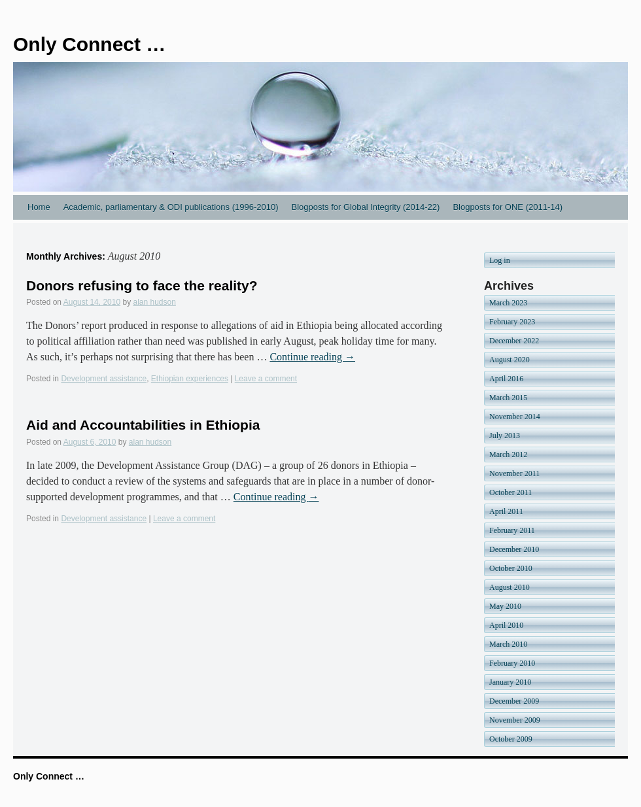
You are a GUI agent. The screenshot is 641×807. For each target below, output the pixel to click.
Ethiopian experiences (189, 378)
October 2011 (510, 492)
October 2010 (510, 568)
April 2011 (506, 511)
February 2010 (512, 663)
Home (38, 207)
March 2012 (508, 454)
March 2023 (508, 302)
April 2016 (506, 378)
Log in (499, 260)
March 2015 (508, 397)
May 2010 (505, 606)
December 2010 (514, 549)
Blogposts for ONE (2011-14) (508, 207)
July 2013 (504, 435)
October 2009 (510, 739)
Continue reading (312, 356)
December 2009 (514, 701)
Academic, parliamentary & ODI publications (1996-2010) (171, 207)
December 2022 (514, 340)
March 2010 (508, 644)
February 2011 (512, 530)
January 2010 (510, 682)
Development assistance (104, 378)
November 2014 (514, 416)
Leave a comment (266, 378)
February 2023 (512, 321)
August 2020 (509, 359)
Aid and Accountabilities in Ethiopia (143, 424)
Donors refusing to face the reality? (142, 285)
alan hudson (154, 302)
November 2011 (514, 473)
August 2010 (509, 587)
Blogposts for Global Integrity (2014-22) (365, 207)
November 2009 (514, 720)
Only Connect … (89, 44)
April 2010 (506, 625)
